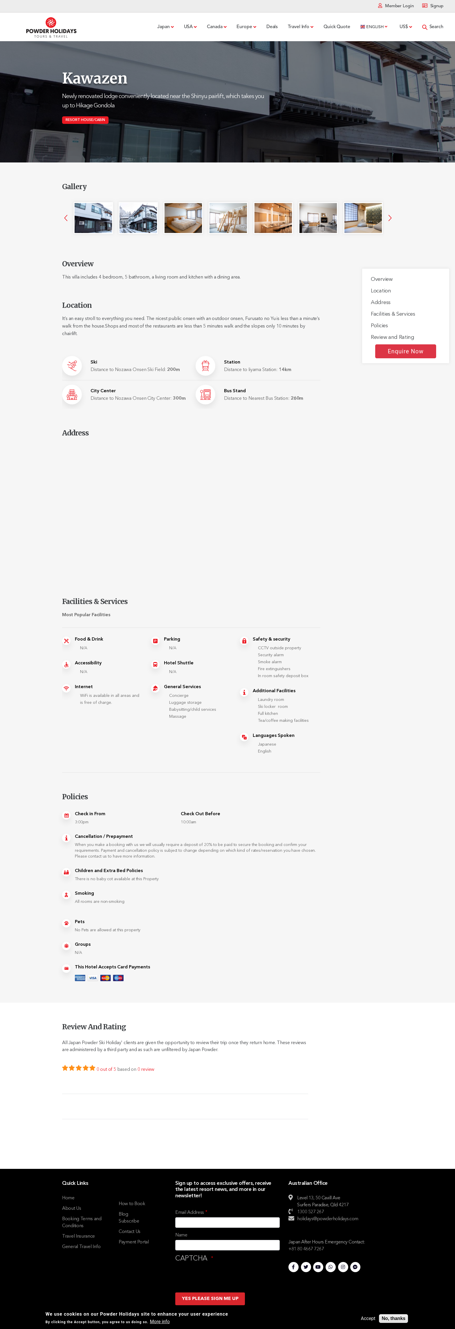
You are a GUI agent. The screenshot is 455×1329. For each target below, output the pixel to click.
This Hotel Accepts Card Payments (112, 967)
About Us (71, 1208)
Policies (379, 325)
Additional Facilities (274, 691)
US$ (404, 27)
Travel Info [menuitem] (298, 27)
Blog (123, 1214)
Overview (382, 279)
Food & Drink (89, 639)
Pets (79, 922)
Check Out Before (200, 814)
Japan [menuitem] (163, 27)
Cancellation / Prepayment (104, 836)
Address (381, 302)
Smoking (84, 893)
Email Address (189, 1212)
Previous (66, 218)
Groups (83, 944)
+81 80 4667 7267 (306, 1249)
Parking (172, 639)
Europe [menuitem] (244, 27)
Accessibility (88, 663)
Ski (94, 362)
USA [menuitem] (188, 27)
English (372, 26)
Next (390, 218)
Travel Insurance (78, 1236)
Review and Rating (392, 337)
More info (160, 1321)
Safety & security (271, 639)
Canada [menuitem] (214, 27)
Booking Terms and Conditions (82, 1222)
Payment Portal (134, 1242)
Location (381, 291)
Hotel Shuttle (179, 663)
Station (232, 362)
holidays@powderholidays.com (327, 1219)
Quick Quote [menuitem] (337, 27)
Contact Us (129, 1231)
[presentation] (219, 1275)
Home (68, 1198)
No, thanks (393, 1318)
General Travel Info (81, 1247)
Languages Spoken (274, 735)
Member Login (399, 6)
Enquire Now (406, 351)
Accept (368, 1318)
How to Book (132, 1204)
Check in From (90, 814)
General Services (182, 687)
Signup (436, 6)
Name (181, 1235)
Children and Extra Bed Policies (109, 871)
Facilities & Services (393, 314)
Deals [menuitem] (272, 27)
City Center (103, 391)
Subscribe (129, 1221)
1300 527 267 (310, 1212)
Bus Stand (235, 391)
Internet (84, 687)
